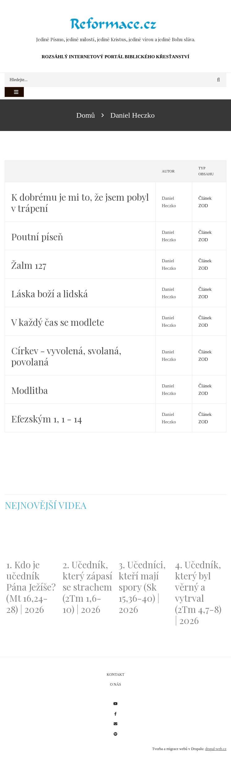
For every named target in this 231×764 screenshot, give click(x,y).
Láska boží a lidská (49, 293)
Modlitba (29, 390)
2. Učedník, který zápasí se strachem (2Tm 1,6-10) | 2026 (87, 587)
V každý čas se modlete (57, 322)
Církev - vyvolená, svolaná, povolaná (66, 356)
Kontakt (115, 674)
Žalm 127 (28, 265)
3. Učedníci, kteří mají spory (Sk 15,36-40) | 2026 (142, 587)
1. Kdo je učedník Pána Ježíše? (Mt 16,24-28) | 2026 (31, 587)
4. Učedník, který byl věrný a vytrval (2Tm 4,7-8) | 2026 (198, 592)
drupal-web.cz (215, 749)
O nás (115, 684)
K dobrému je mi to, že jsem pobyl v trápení (80, 202)
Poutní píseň (37, 236)
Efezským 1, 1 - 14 (46, 418)
